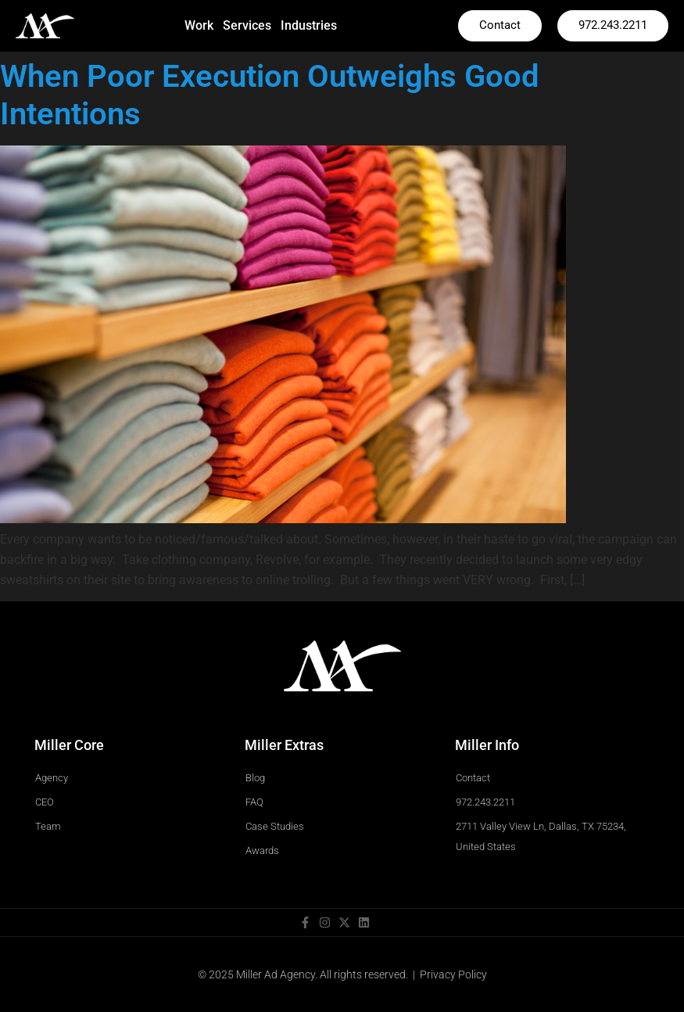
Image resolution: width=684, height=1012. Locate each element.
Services (247, 25)
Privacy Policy (453, 974)
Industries (309, 25)
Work (198, 25)
